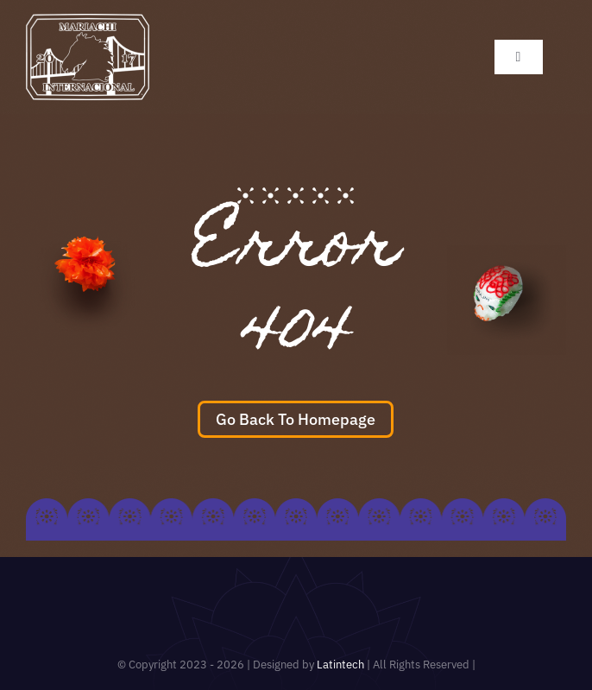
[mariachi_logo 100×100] (87, 21)
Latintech (342, 664)
